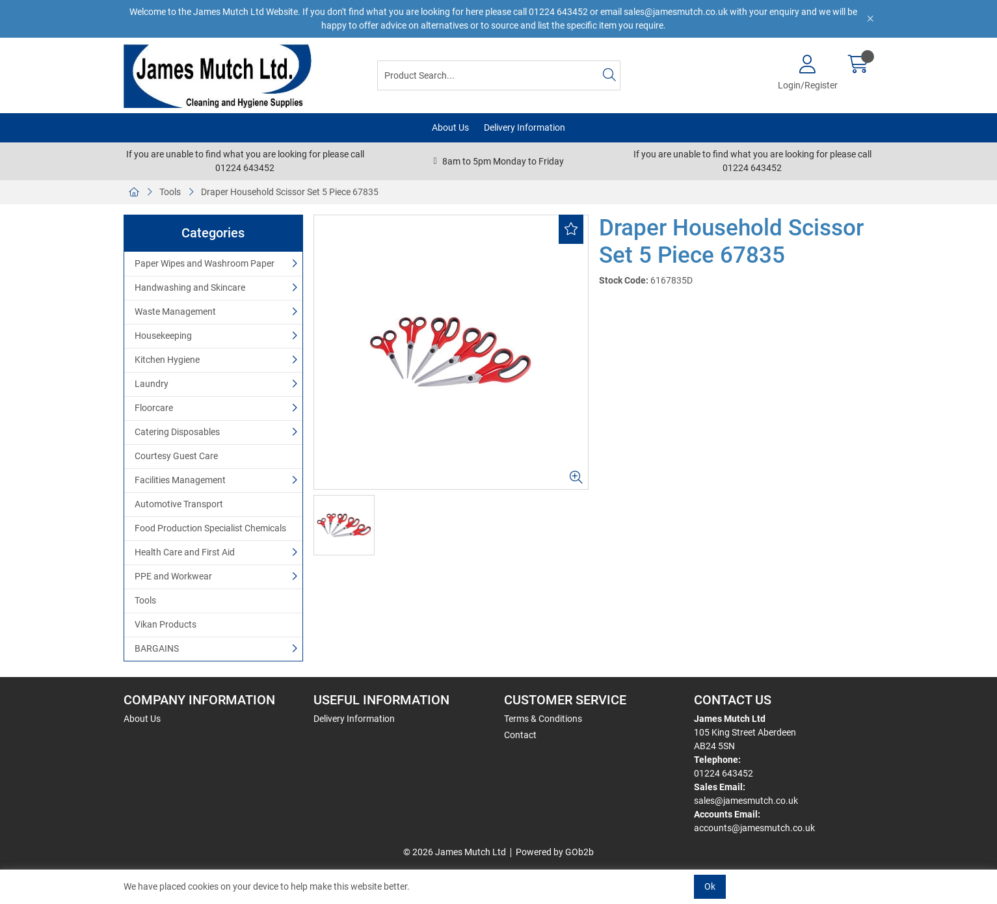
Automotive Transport (179, 504)
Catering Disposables (177, 432)
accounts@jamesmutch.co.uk (754, 828)
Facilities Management (180, 480)
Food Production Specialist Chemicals (210, 528)
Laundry (151, 384)
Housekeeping (163, 335)
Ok (709, 886)
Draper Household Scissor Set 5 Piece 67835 (290, 192)
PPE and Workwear (173, 576)
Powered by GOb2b (555, 852)
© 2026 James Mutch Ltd (454, 852)
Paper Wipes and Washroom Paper (204, 263)
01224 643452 (723, 773)
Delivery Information (524, 127)
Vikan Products (165, 624)
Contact (520, 735)
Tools (170, 192)
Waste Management (175, 311)
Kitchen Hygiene (167, 359)
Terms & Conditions (543, 718)
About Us (450, 127)
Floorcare (154, 408)
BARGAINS (157, 648)
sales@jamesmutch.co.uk (746, 800)
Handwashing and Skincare (190, 287)
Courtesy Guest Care (176, 456)
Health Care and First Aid (185, 552)
